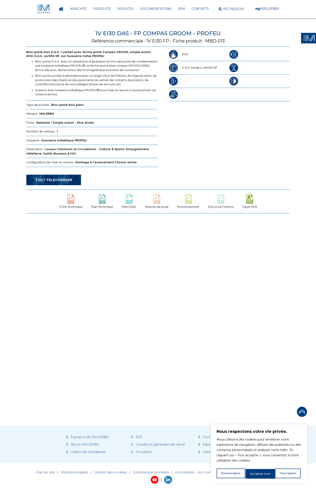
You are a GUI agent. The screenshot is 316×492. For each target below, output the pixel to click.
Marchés (78, 9)
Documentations (156, 9)
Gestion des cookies (110, 472)
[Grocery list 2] (220, 300)
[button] (231, 9)
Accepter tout (287, 474)
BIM (181, 9)
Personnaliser (231, 474)
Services (125, 9)
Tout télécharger (53, 180)
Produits (102, 9)
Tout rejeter (259, 474)
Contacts (200, 9)
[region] (259, 455)
